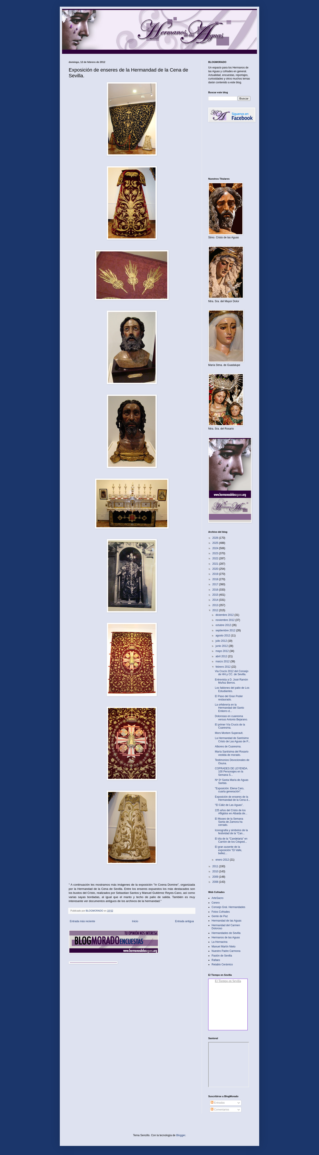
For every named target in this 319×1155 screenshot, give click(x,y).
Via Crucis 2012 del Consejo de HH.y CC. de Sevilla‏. (231, 673)
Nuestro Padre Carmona (226, 951)
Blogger (180, 1135)
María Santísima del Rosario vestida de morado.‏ (231, 753)
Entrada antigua (184, 921)
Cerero (216, 902)
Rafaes (216, 960)
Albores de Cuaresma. (228, 746)
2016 (215, 589)
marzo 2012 (223, 661)
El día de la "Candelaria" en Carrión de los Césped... (231, 840)
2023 (215, 553)
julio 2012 (222, 640)
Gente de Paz (220, 916)
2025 (215, 542)
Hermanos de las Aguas (226, 937)
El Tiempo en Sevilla (228, 981)
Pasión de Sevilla (222, 955)
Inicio (135, 921)
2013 (215, 605)
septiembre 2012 (226, 630)
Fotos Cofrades (221, 911)
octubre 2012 (224, 625)
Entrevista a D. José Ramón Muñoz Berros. (231, 681)
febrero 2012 (223, 666)
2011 (215, 866)
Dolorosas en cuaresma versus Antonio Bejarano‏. (231, 718)
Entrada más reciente (82, 921)
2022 (215, 558)
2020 (215, 568)
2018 (215, 579)
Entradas (218, 1102)
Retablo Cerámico (222, 964)
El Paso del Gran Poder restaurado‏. (229, 698)
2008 (215, 881)
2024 (215, 548)
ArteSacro (217, 898)
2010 (215, 871)
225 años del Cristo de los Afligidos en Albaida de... (231, 812)
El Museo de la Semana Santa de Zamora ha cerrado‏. (229, 822)
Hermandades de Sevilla (226, 933)
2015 (215, 594)
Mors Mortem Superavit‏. (229, 733)
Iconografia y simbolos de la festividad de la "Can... (231, 832)
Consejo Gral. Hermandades (228, 907)
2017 (215, 584)
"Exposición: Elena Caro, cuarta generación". (229, 790)
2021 (215, 563)
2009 (215, 876)
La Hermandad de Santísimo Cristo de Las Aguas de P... (232, 740)
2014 (215, 599)
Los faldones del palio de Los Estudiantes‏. (232, 689)
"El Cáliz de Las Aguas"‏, (229, 805)
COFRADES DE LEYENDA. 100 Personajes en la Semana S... (231, 771)
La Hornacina (219, 941)
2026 (215, 537)
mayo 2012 (223, 651)
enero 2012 (223, 859)
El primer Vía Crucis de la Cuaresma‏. (230, 726)
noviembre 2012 (225, 620)
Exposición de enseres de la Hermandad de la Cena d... (232, 798)
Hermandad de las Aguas (226, 920)
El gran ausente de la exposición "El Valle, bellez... (228, 850)
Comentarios (220, 1109)
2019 (215, 574)
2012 (215, 610)
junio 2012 (222, 646)
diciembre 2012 (225, 614)
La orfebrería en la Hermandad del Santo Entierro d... (229, 708)
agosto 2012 (223, 635)
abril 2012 (222, 656)
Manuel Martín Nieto (223, 946)
